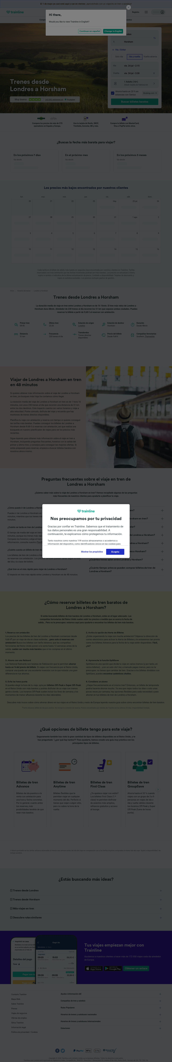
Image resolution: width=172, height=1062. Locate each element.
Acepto (115, 552)
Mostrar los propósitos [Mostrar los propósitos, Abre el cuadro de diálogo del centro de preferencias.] (92, 551)
